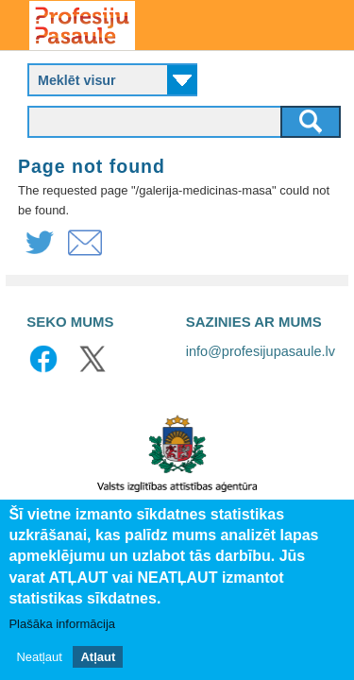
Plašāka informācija (61, 625)
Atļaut (97, 659)
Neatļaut (38, 659)
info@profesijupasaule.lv (260, 351)
